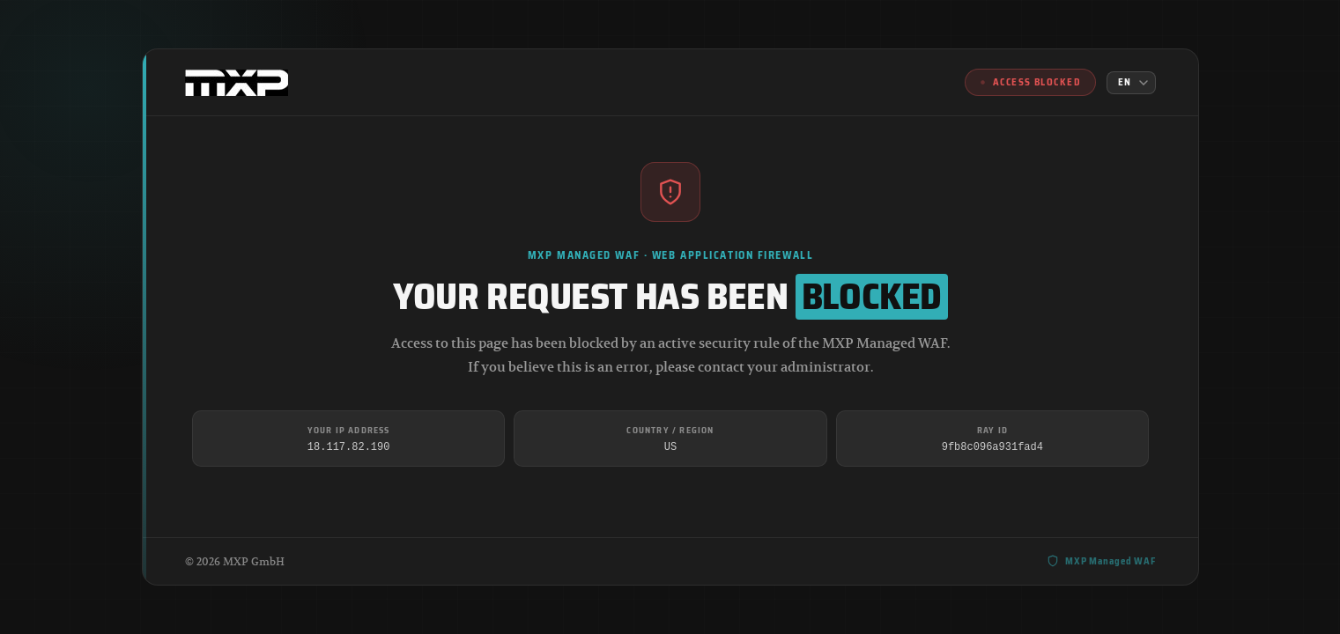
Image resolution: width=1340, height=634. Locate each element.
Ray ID (991, 430)
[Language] (1131, 82)
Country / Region (670, 430)
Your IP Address (348, 430)
